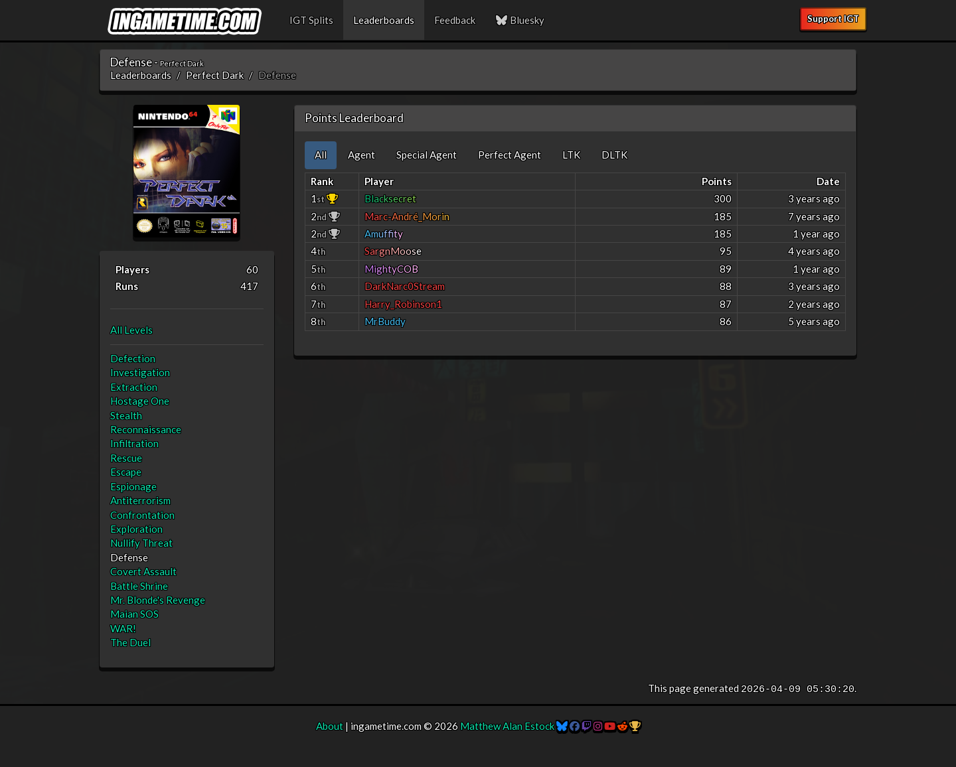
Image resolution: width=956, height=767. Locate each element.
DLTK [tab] (614, 155)
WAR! (123, 628)
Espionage (133, 486)
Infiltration (134, 443)
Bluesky (519, 20)
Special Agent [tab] (426, 155)
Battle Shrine (139, 586)
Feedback (454, 20)
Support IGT (833, 18)
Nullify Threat (141, 543)
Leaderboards (383, 20)
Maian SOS (134, 614)
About (329, 726)
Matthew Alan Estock (507, 726)
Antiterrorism (140, 500)
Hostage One (139, 401)
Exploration (136, 529)
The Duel (130, 642)
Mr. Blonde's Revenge (157, 600)
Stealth (126, 415)
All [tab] (321, 155)
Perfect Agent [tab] (509, 155)
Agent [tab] (361, 155)
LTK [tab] (571, 155)
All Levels (131, 330)
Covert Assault (143, 571)
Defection (132, 358)
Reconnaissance (145, 429)
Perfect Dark (215, 75)
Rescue (126, 458)
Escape (125, 472)
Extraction (133, 387)
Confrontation (142, 515)
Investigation (140, 372)
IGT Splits (311, 20)
